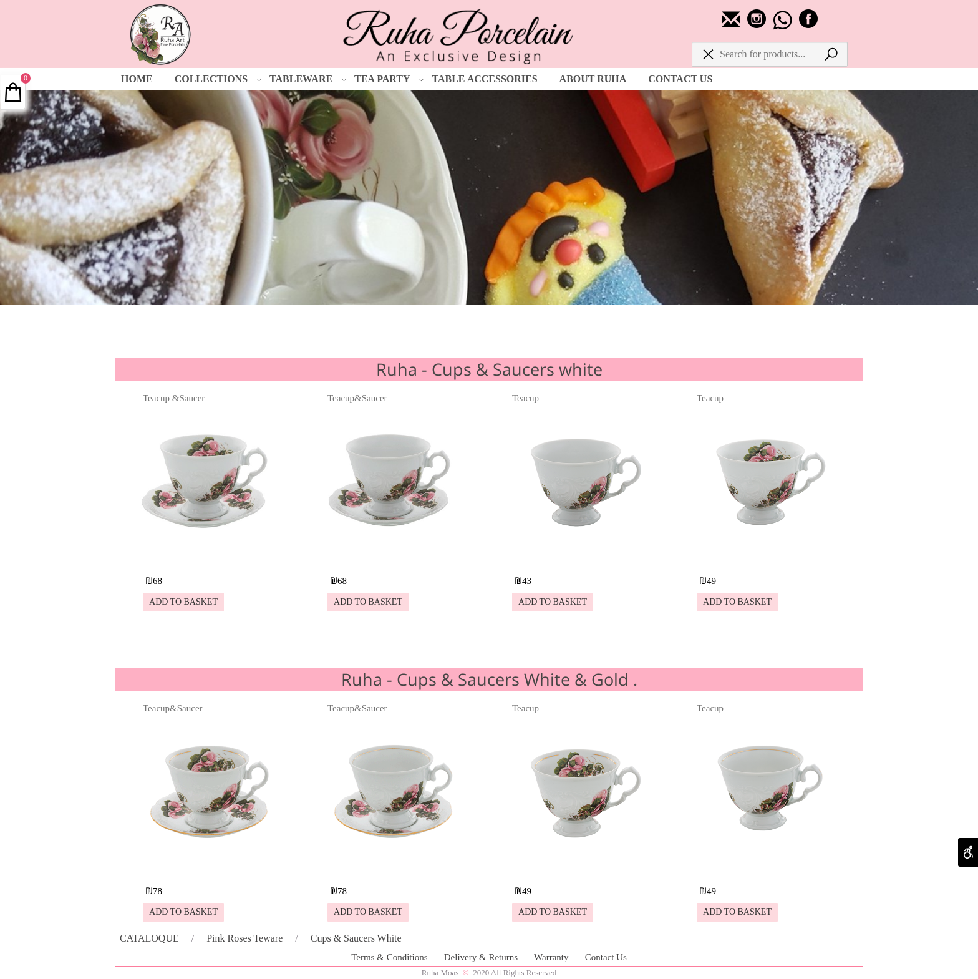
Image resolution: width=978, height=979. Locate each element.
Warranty (552, 957)
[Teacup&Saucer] (396, 558)
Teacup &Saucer (174, 398)
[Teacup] (581, 558)
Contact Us (606, 957)
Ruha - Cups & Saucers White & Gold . (489, 679)
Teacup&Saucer (357, 398)
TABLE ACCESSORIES (484, 79)
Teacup (525, 398)
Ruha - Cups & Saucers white (489, 369)
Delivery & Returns (482, 957)
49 (711, 581)
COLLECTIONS (218, 79)
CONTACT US (680, 79)
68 (157, 581)
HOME (137, 79)
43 (526, 581)
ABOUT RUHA (593, 79)
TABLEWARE (308, 79)
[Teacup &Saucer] (211, 558)
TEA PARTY (389, 79)
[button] (183, 602)
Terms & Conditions (390, 957)
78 (157, 891)
